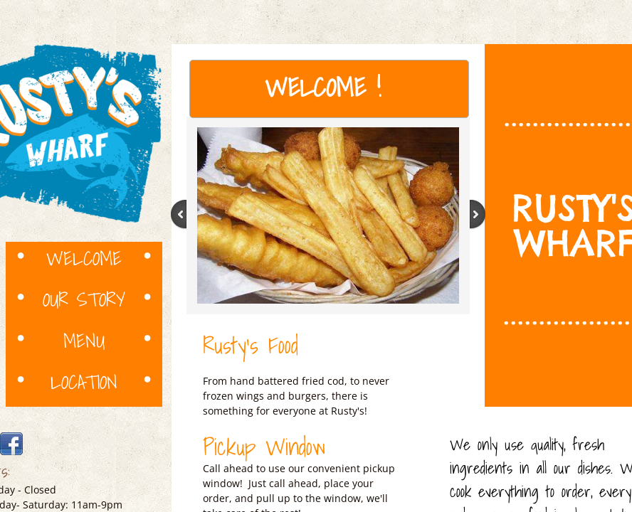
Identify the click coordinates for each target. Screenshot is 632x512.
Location (84, 381)
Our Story (84, 299)
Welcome (84, 257)
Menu (84, 340)
